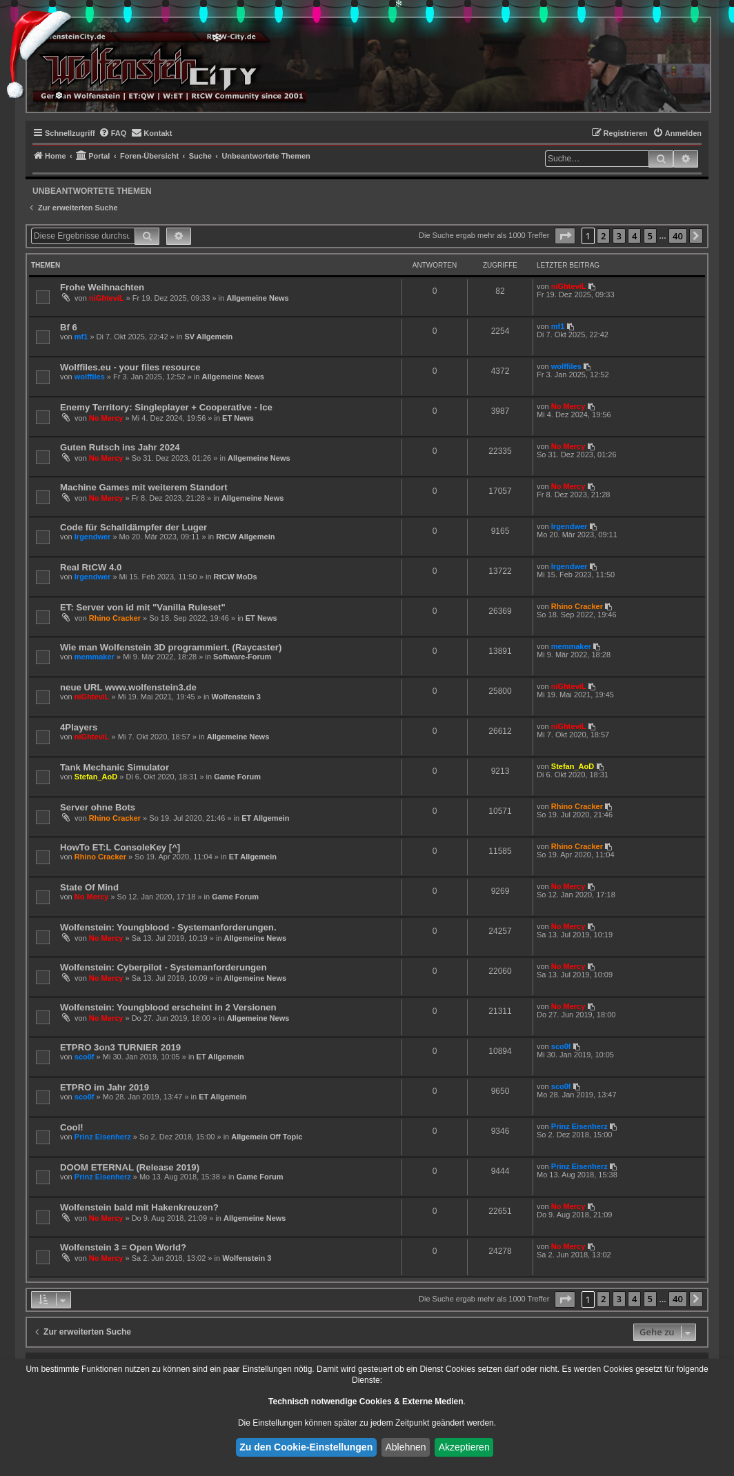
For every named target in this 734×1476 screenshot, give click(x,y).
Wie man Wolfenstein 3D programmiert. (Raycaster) (170, 647)
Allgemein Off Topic (266, 1137)
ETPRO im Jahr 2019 (104, 1087)
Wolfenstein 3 (236, 696)
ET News (238, 418)
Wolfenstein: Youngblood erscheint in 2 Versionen (168, 1007)
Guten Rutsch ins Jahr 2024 (120, 447)
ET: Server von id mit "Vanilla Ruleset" (143, 607)
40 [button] (678, 236)
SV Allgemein (208, 336)
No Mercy (106, 418)
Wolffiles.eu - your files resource (130, 367)
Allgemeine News (257, 298)
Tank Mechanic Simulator (114, 767)
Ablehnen (405, 1447)
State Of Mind (89, 887)
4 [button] (634, 236)
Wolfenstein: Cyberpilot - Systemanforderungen (163, 967)
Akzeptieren (464, 1447)
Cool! (71, 1127)
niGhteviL (106, 298)
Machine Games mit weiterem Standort (144, 487)
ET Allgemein (265, 818)
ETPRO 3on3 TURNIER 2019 (120, 1047)
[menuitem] (113, 133)
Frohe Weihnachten (102, 287)
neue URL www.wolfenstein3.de (128, 687)
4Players (78, 727)
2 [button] (603, 236)
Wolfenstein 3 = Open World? (123, 1247)
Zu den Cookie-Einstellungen (306, 1447)
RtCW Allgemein (245, 536)
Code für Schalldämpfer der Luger (133, 527)
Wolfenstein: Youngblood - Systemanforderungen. (168, 927)
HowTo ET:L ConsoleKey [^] (120, 847)
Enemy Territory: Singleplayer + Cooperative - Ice (166, 407)
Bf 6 (68, 327)
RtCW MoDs (235, 576)
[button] (565, 236)
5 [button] (650, 236)
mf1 (81, 336)
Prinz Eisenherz (103, 1137)
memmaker (95, 656)
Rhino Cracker (115, 618)
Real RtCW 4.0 (90, 567)
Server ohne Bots (97, 807)
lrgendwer (93, 536)
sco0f (85, 1057)
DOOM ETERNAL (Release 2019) (129, 1167)
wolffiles (90, 376)
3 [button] (619, 236)
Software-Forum (242, 656)
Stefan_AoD (96, 776)
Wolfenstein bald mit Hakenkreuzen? (139, 1207)
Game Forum (237, 776)
